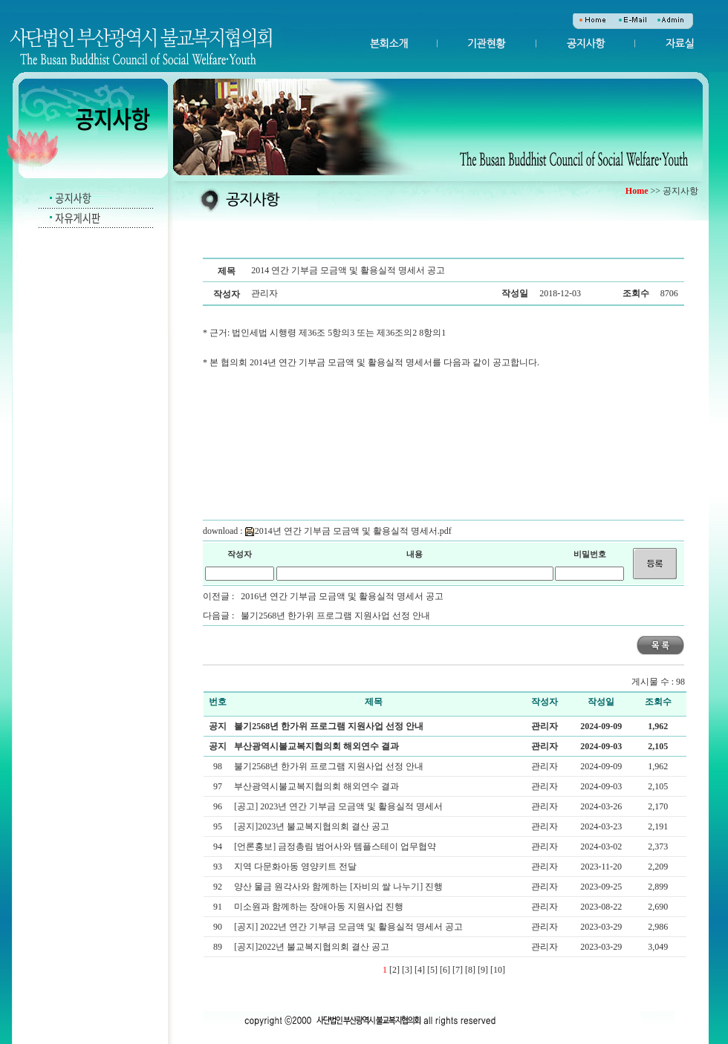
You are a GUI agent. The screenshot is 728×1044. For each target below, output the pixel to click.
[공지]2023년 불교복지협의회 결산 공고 (312, 826)
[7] (457, 970)
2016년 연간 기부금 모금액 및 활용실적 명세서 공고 (342, 596)
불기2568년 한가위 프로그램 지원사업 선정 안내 (335, 615)
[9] (483, 970)
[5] (432, 970)
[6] (445, 970)
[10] (497, 970)
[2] (394, 970)
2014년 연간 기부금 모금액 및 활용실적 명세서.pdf (348, 531)
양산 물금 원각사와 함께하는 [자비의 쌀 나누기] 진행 (339, 886)
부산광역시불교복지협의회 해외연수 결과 (316, 746)
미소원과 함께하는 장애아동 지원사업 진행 (320, 906)
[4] (420, 970)
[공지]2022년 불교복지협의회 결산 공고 (312, 947)
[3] (407, 970)
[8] (470, 970)
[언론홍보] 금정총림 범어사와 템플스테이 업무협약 (336, 846)
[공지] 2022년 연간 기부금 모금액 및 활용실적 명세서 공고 (349, 926)
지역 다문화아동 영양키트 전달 (296, 866)
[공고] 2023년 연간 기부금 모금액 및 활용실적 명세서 (339, 806)
